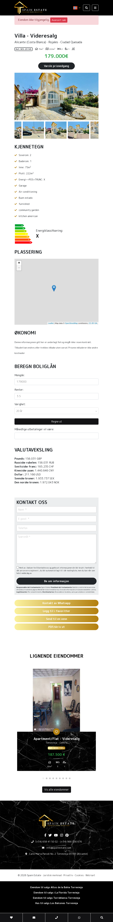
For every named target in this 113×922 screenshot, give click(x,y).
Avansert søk (59, 20)
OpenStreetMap (71, 323)
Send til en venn (56, 619)
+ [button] (19, 263)
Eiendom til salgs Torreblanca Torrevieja (56, 897)
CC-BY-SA (93, 323)
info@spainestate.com (58, 847)
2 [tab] (46, 778)
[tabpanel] (56, 721)
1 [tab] (43, 778)
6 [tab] (60, 778)
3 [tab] (50, 778)
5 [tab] (56, 778)
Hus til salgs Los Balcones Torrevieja (56, 903)
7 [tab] (63, 778)
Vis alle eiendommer (56, 789)
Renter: (19, 389)
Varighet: (20, 404)
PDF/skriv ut (56, 627)
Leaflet (51, 323)
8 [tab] (66, 778)
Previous (18, 96)
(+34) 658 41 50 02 (47, 841)
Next (94, 96)
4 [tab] (53, 778)
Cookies (79, 875)
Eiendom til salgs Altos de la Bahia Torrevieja (56, 887)
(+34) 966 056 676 (71, 841)
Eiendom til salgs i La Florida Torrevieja (56, 892)
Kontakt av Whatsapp (56, 603)
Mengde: (19, 375)
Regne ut (56, 421)
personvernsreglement (29, 570)
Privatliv (68, 875)
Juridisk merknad (52, 875)
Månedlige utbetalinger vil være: (34, 429)
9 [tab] (70, 778)
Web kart (90, 875)
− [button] (19, 268)
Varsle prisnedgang (56, 66)
